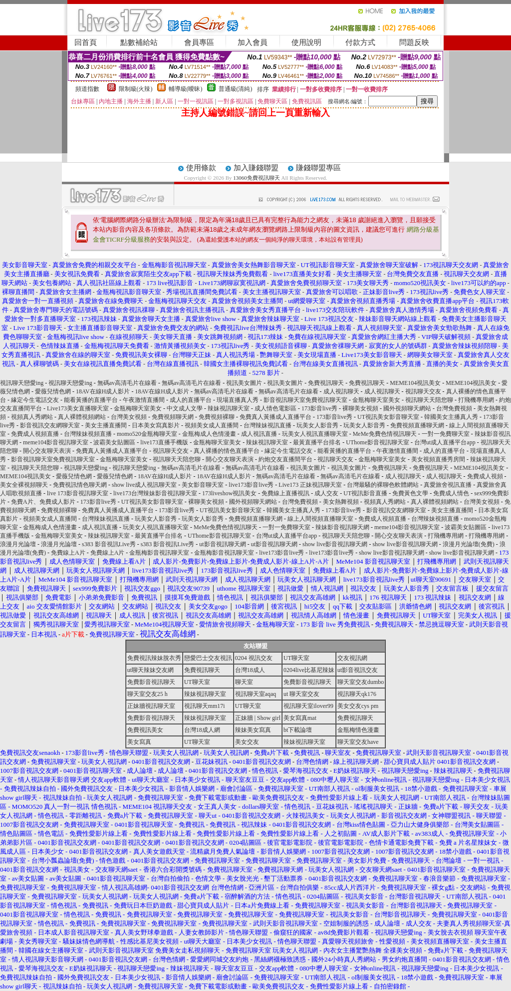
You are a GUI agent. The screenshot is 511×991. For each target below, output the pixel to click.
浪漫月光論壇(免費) (469, 544)
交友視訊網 (352, 658)
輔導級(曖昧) (186, 88)
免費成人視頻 (485, 476)
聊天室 (244, 681)
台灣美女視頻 (129, 416)
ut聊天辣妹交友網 (150, 669)
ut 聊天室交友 (301, 693)
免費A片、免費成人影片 (43, 501)
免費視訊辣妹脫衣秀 (154, 658)
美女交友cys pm (357, 705)
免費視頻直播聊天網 (417, 425)
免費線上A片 (68, 552)
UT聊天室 (296, 658)
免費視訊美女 (145, 729)
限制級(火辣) (136, 88)
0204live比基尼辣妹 (308, 669)
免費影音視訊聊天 (151, 681)
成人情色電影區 (275, 408)
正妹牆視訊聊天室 (151, 705)
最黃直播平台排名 (317, 442)
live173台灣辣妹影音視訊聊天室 (155, 493)
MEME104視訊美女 (415, 382)
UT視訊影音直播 (365, 493)
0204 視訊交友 (253, 658)
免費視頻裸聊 (217, 416)
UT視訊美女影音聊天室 (388, 416)
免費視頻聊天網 (173, 416)
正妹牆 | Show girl (257, 717)
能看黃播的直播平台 (91, 399)
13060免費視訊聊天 (256, 178)
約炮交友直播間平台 (285, 459)
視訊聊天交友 (423, 391)
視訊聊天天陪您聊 (429, 399)
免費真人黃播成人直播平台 (275, 416)
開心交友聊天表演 (47, 450)
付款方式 (360, 42)
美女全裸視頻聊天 (24, 484)
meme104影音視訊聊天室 (55, 442)
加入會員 (252, 42)
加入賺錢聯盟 (256, 168)
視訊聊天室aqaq (255, 693)
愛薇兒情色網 (53, 391)
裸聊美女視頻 (360, 408)
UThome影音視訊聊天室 (377, 442)
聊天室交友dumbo (360, 681)
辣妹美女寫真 (253, 729)
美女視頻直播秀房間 (438, 459)
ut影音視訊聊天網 (222, 544)
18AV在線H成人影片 (103, 391)
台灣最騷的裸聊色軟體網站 (383, 484)
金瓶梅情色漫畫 (358, 729)
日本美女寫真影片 (156, 425)
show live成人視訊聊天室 (144, 484)
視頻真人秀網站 (32, 416)
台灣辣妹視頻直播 (88, 433)
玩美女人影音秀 (317, 425)
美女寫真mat (299, 717)
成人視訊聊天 (341, 391)
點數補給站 (139, 42)
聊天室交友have (358, 741)
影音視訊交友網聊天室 (50, 425)
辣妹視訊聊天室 (229, 408)
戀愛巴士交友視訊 (208, 658)
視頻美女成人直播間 (212, 425)
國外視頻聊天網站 (407, 408)
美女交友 (247, 741)
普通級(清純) (236, 88)
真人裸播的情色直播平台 (226, 450)
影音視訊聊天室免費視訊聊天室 (305, 399)
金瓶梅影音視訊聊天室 (159, 552)
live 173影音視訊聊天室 (77, 493)
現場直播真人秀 (237, 399)
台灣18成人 (250, 669)
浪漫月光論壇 (18, 544)
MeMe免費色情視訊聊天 (385, 433)
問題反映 (414, 42)
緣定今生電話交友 (35, 399)
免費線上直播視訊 (285, 493)
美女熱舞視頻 (341, 501)
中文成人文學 (185, 408)
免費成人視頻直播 (35, 433)
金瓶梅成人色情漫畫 (209, 433)
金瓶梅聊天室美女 (376, 399)
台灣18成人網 (202, 729)
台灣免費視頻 (454, 408)
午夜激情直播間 (144, 399)
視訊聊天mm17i (204, 705)
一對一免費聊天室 (446, 433)
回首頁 (85, 42)
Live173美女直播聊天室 (78, 408)
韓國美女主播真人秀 (451, 416)
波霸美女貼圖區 (114, 442)
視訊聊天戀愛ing (22, 382)
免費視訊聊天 (326, 382)
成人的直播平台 (191, 399)
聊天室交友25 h (147, 693)
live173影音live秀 (251, 484)
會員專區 (199, 42)
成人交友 (326, 493)
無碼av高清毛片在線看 (127, 382)
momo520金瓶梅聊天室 (147, 433)
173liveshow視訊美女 (229, 493)
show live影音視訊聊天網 (334, 544)
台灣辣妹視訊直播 (267, 425)
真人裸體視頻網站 (82, 416)
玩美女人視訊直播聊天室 (315, 433)
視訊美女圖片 (244, 382)
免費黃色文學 (410, 493)
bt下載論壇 (297, 729)
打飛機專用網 (476, 399)
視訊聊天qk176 (356, 693)
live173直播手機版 (164, 442)
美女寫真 (139, 741)
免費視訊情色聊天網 (80, 484)
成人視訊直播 (259, 433)
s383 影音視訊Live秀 (109, 544)
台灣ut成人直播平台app (445, 442)
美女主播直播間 (106, 425)
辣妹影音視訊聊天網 (342, 527)
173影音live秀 (319, 408)
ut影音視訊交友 (357, 669)
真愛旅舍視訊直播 (448, 484)
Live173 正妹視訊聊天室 (310, 484)
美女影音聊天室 (203, 484)
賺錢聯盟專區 (318, 168)
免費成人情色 (451, 493)
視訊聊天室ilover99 (308, 705)
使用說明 (306, 42)
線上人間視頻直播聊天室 (320, 518)
